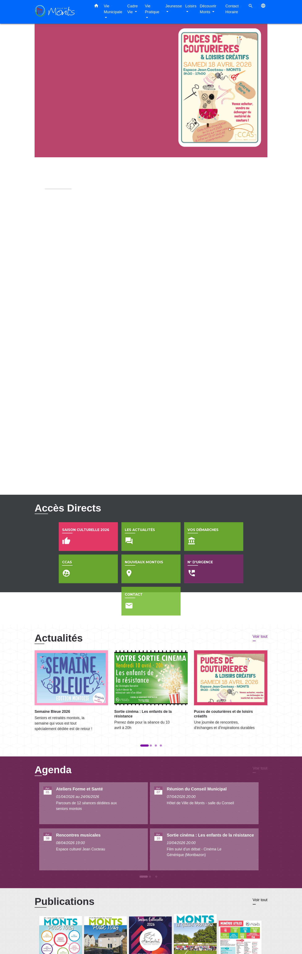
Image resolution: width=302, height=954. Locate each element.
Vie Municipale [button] (113, 9)
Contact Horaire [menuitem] (232, 9)
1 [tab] (145, 850)
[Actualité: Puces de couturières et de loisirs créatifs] (230, 665)
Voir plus (53, 207)
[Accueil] (61, 12)
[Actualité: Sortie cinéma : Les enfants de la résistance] (151, 665)
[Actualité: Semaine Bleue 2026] (71, 665)
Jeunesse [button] (173, 6)
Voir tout (260, 609)
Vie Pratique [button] (152, 9)
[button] (96, 6)
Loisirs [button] (190, 6)
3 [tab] (157, 850)
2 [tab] (151, 850)
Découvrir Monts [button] (208, 9)
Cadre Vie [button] (132, 9)
